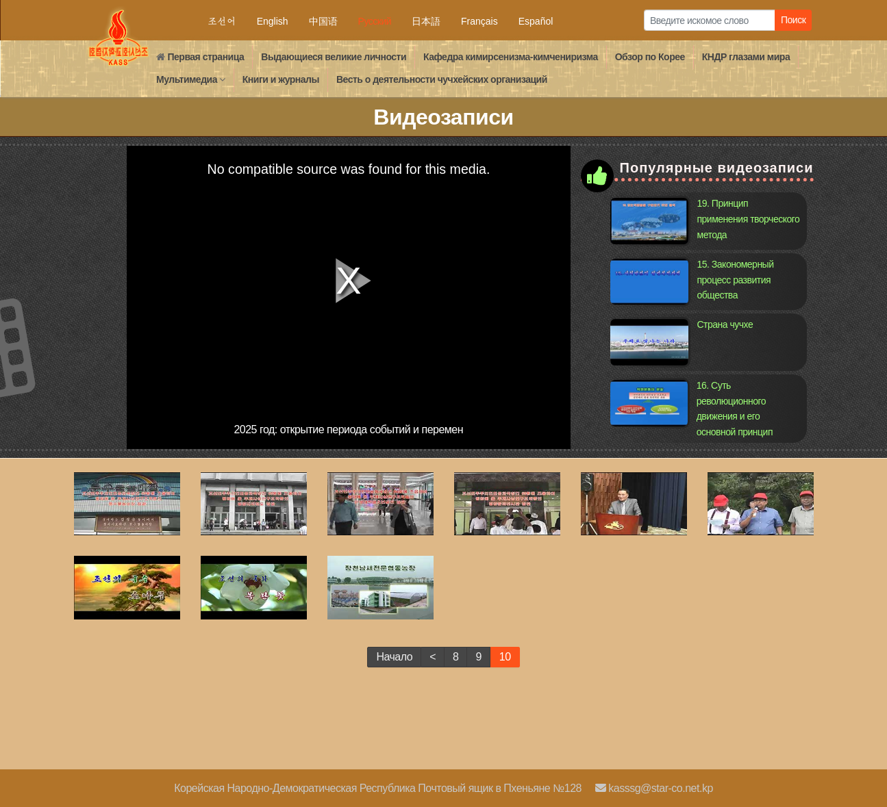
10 (505, 657)
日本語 (426, 21)
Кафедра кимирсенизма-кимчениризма (510, 56)
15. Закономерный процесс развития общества (735, 279)
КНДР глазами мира (746, 56)
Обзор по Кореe (650, 56)
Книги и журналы (280, 79)
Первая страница (200, 56)
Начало (394, 657)
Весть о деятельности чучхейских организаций (441, 79)
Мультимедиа (190, 79)
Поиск (793, 19)
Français (479, 21)
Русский (374, 21)
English (272, 21)
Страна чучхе (725, 324)
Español (536, 21)
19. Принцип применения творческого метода (748, 219)
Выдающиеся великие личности (333, 56)
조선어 (222, 21)
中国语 (323, 21)
